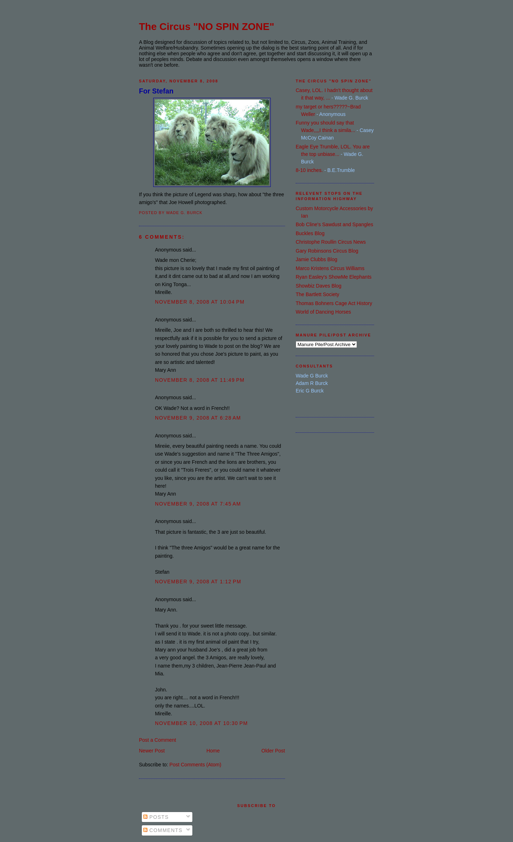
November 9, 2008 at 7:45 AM (198, 504)
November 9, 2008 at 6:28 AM (198, 418)
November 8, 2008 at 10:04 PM (200, 302)
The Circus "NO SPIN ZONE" (206, 26)
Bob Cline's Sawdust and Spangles (334, 224)
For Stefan (156, 91)
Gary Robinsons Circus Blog (327, 251)
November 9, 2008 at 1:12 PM (198, 581)
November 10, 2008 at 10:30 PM (201, 723)
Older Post (273, 751)
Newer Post (152, 751)
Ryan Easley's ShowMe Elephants (334, 277)
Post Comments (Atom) (195, 764)
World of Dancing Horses (323, 312)
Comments (162, 830)
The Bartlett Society (317, 294)
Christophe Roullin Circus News (331, 242)
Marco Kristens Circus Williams (330, 268)
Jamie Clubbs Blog (316, 259)
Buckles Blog (310, 233)
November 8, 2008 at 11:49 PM (200, 380)
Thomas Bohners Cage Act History (334, 303)
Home (212, 751)
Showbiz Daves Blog (318, 286)
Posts (156, 817)
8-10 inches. (309, 170)
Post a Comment (157, 740)
